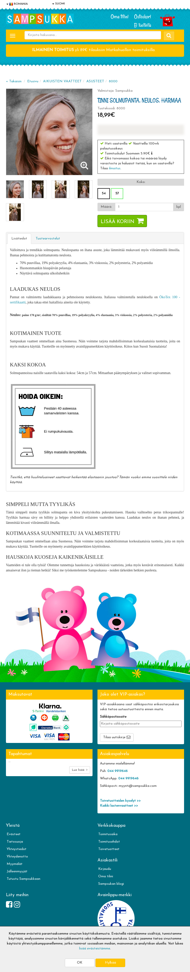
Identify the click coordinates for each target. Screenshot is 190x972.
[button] (151, 153)
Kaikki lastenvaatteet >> (119, 806)
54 (104, 193)
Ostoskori (142, 16)
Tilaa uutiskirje (114, 737)
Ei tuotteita (142, 25)
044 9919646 (117, 771)
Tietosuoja (15, 842)
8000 (113, 81)
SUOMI (58, 3)
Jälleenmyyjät (17, 871)
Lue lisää (79, 769)
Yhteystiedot (16, 849)
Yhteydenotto (17, 856)
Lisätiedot (19, 238)
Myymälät (15, 864)
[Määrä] (144, 207)
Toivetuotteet (108, 849)
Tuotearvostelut (48, 238)
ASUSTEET (95, 81)
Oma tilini (120, 16)
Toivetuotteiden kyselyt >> (120, 801)
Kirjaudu (104, 869)
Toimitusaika (108, 834)
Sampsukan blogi (111, 884)
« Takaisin (14, 81)
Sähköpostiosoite (113, 717)
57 (117, 193)
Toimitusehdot (109, 842)
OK (79, 963)
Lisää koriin (117, 221)
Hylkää (110, 963)
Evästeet (14, 834)
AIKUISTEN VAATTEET (62, 81)
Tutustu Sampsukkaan (23, 879)
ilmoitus (114, 168)
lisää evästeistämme (94, 948)
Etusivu (32, 81)
